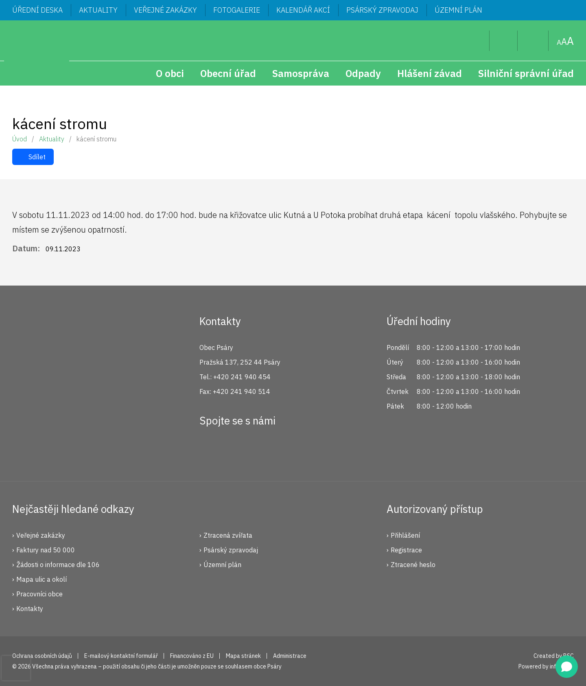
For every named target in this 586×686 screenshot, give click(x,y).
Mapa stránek (533, 41)
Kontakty (29, 609)
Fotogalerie (236, 10)
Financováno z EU (192, 656)
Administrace (289, 656)
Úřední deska (37, 10)
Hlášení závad (429, 73)
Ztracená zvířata (227, 535)
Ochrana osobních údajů (42, 656)
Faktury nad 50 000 (45, 550)
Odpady (363, 73)
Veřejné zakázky (165, 10)
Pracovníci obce (39, 594)
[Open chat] (566, 666)
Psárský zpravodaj (382, 10)
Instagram (237, 450)
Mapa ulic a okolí (41, 579)
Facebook (210, 450)
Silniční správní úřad (526, 73)
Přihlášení (405, 535)
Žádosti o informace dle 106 (58, 565)
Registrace (406, 550)
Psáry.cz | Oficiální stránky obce (36, 53)
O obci (170, 73)
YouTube (264, 450)
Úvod (19, 139)
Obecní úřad (228, 73)
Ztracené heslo (413, 565)
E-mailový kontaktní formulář (121, 656)
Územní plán (458, 10)
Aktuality (98, 10)
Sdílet (37, 157)
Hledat (477, 41)
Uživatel (504, 41)
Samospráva (300, 73)
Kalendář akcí (303, 10)
